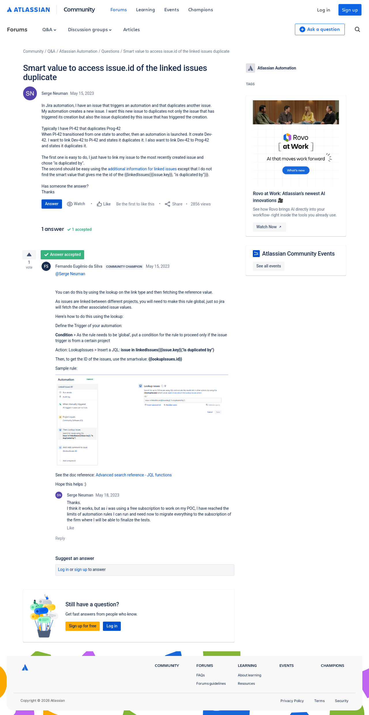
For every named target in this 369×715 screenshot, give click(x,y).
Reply (60, 540)
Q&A (49, 29)
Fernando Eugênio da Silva (78, 268)
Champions (200, 9)
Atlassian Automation (78, 51)
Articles (131, 29)
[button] (141, 423)
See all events (268, 266)
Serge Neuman (55, 93)
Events (171, 9)
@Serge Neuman (70, 276)
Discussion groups (90, 29)
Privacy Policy (292, 701)
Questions (110, 51)
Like (70, 530)
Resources (246, 683)
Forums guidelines (211, 683)
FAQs (200, 675)
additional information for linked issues (142, 169)
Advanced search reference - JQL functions (134, 477)
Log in (323, 10)
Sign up (350, 10)
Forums (118, 9)
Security (342, 701)
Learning (145, 9)
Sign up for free (82, 628)
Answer (52, 203)
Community (79, 9)
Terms (319, 701)
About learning (249, 675)
